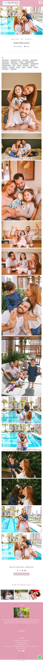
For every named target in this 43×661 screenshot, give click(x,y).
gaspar (23, 67)
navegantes (11, 67)
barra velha (25, 65)
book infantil (13, 69)
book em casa (14, 62)
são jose (36, 67)
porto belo (32, 65)
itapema (19, 65)
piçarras (18, 67)
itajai (14, 65)
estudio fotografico (24, 63)
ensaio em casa (5, 62)
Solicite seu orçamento (21, 574)
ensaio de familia (34, 63)
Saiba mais (21, 626)
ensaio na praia (34, 60)
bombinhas (4, 67)
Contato (21, 656)
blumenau (30, 67)
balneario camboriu (6, 65)
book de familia (5, 63)
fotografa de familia (29, 62)
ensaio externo (5, 60)
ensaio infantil (5, 69)
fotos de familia (14, 63)
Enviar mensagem (22, 642)
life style (21, 62)
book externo (25, 60)
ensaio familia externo (15, 60)
